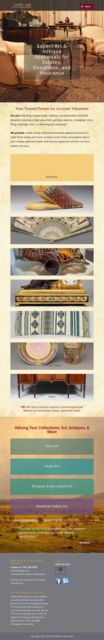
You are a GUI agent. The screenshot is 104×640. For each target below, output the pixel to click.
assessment (44, 410)
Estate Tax (52, 239)
